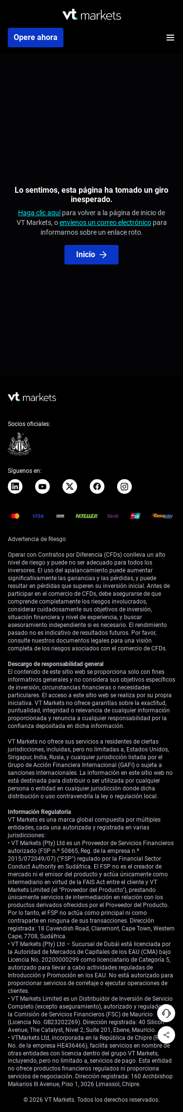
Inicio (91, 254)
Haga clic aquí (39, 213)
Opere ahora (36, 37)
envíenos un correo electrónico (105, 222)
